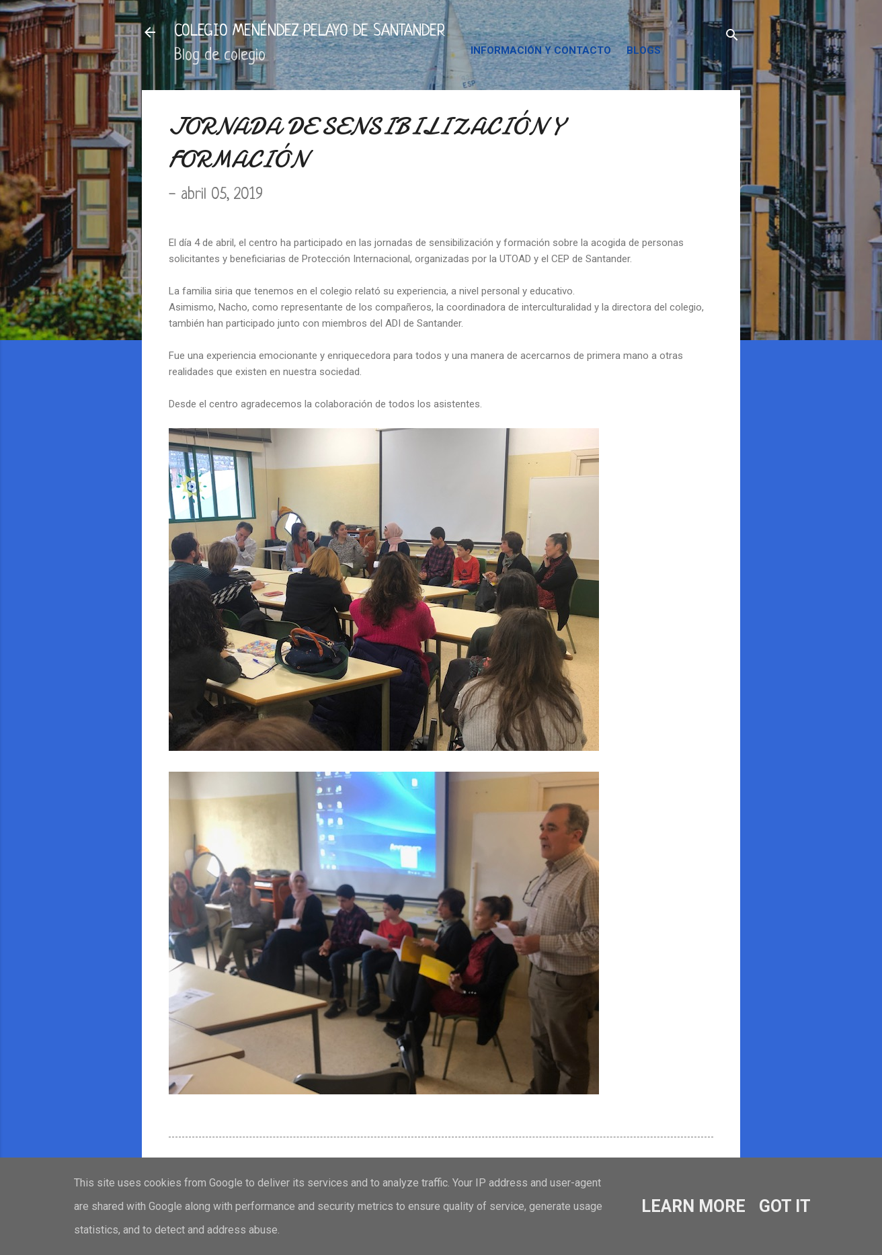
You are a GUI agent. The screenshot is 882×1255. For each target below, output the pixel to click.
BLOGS (644, 50)
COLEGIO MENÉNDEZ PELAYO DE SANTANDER (309, 32)
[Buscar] (732, 36)
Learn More (693, 1206)
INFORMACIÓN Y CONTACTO (541, 50)
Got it (785, 1206)
